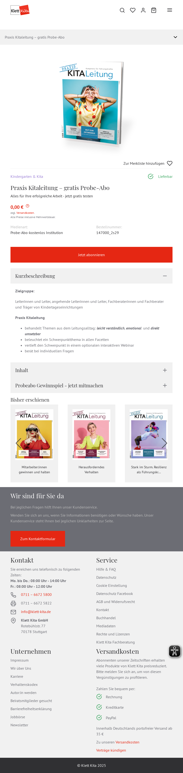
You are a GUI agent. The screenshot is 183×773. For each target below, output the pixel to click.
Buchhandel (106, 617)
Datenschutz (106, 577)
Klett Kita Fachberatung (115, 642)
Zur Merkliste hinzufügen (148, 163)
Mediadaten (106, 625)
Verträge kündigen (111, 750)
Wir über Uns (20, 668)
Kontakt (102, 609)
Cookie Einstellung (111, 585)
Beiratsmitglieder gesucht (31, 700)
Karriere (16, 676)
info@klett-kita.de (36, 611)
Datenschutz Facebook (114, 593)
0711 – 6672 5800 (36, 594)
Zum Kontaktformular (37, 538)
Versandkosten (25, 212)
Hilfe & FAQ (106, 569)
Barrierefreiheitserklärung (31, 708)
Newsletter (19, 725)
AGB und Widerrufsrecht (115, 601)
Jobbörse (17, 716)
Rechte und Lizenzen (113, 634)
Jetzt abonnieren (91, 254)
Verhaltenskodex (24, 684)
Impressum (19, 660)
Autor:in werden (23, 692)
